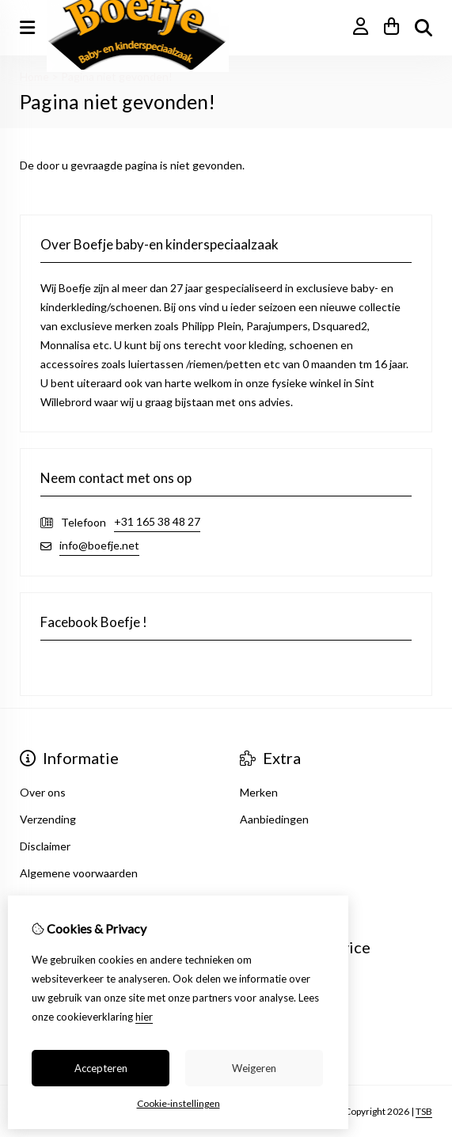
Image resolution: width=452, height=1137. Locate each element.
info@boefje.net (99, 545)
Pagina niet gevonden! (117, 76)
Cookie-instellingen (178, 1103)
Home (34, 76)
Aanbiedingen (274, 819)
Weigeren (254, 1068)
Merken (259, 792)
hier (144, 1016)
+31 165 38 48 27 (157, 521)
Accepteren (100, 1068)
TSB (424, 1111)
